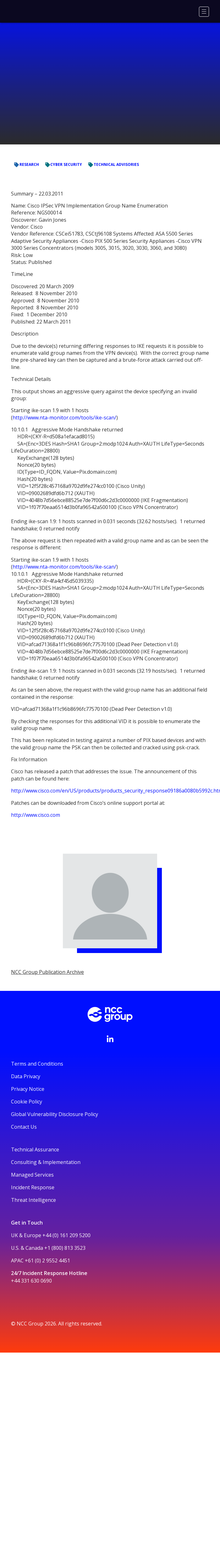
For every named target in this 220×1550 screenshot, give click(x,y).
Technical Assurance (35, 1149)
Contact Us (24, 1126)
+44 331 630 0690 (31, 1280)
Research (60, 38)
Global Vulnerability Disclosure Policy (54, 1114)
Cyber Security (27, 38)
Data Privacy (25, 1076)
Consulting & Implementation (45, 1162)
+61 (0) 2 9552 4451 (47, 1260)
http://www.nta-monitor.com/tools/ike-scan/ (64, 417)
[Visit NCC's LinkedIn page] (110, 1038)
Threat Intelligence (33, 1199)
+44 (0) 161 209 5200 (66, 1235)
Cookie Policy (26, 1101)
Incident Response (32, 1187)
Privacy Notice (27, 1088)
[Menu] (204, 12)
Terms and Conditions (37, 1063)
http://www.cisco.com (35, 814)
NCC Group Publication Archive (55, 118)
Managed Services (32, 1174)
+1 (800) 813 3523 (64, 1247)
